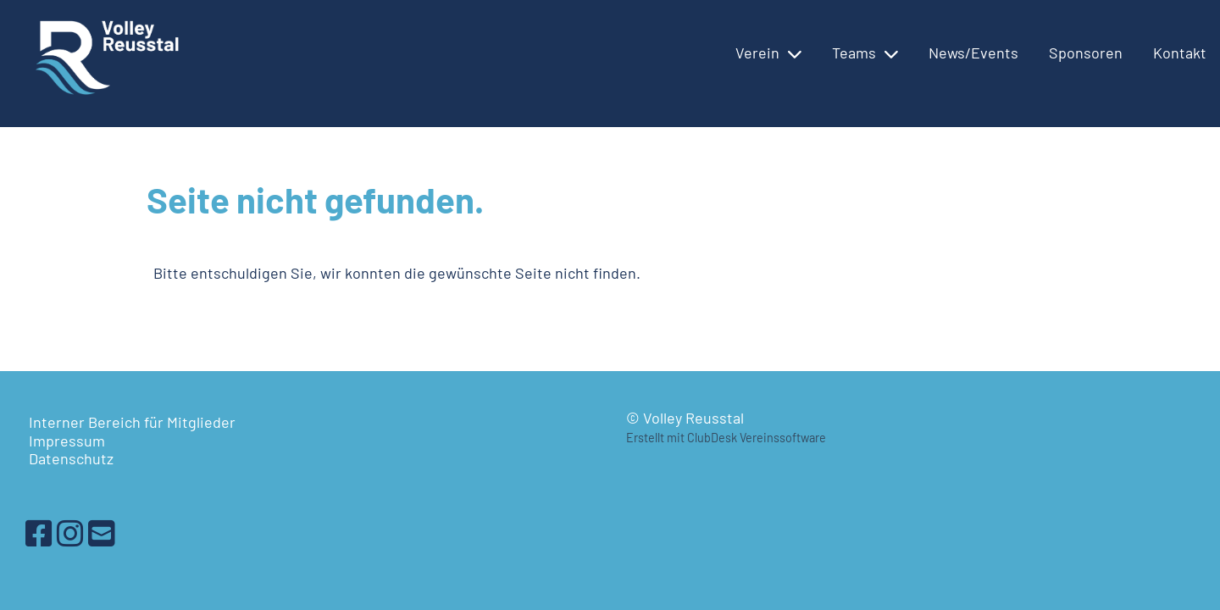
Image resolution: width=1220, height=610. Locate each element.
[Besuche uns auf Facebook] (39, 532)
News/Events (973, 52)
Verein (768, 52)
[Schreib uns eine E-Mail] (101, 532)
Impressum (67, 440)
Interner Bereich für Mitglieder (132, 422)
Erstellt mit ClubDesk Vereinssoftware (726, 437)
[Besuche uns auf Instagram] (70, 532)
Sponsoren (1086, 52)
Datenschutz (71, 458)
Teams (865, 52)
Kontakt (1179, 52)
